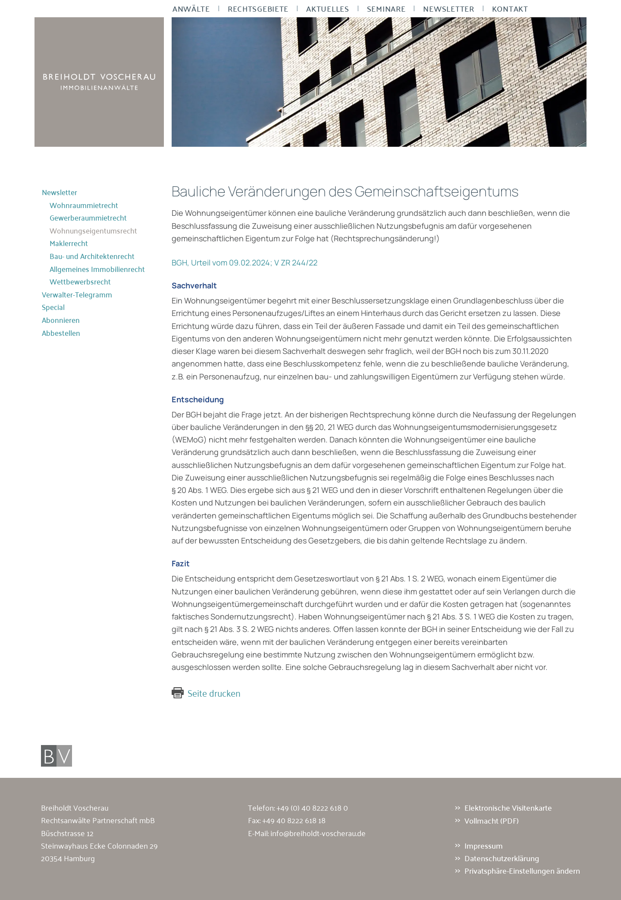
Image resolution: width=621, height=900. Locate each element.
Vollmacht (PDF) (491, 820)
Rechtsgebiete (258, 9)
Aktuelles (327, 9)
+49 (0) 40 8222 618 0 (312, 807)
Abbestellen (61, 332)
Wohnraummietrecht (84, 205)
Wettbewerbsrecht (80, 281)
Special (53, 306)
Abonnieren (61, 319)
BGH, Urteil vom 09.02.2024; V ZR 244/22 (244, 262)
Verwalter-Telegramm (77, 294)
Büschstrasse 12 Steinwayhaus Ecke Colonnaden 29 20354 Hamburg (99, 845)
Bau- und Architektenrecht (92, 255)
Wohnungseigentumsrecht (93, 230)
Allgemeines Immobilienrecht (97, 268)
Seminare (386, 9)
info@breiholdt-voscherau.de (318, 833)
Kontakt (510, 9)
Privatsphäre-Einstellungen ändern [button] (522, 870)
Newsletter (448, 9)
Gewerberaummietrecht (88, 217)
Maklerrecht (69, 243)
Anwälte (191, 9)
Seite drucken (214, 692)
